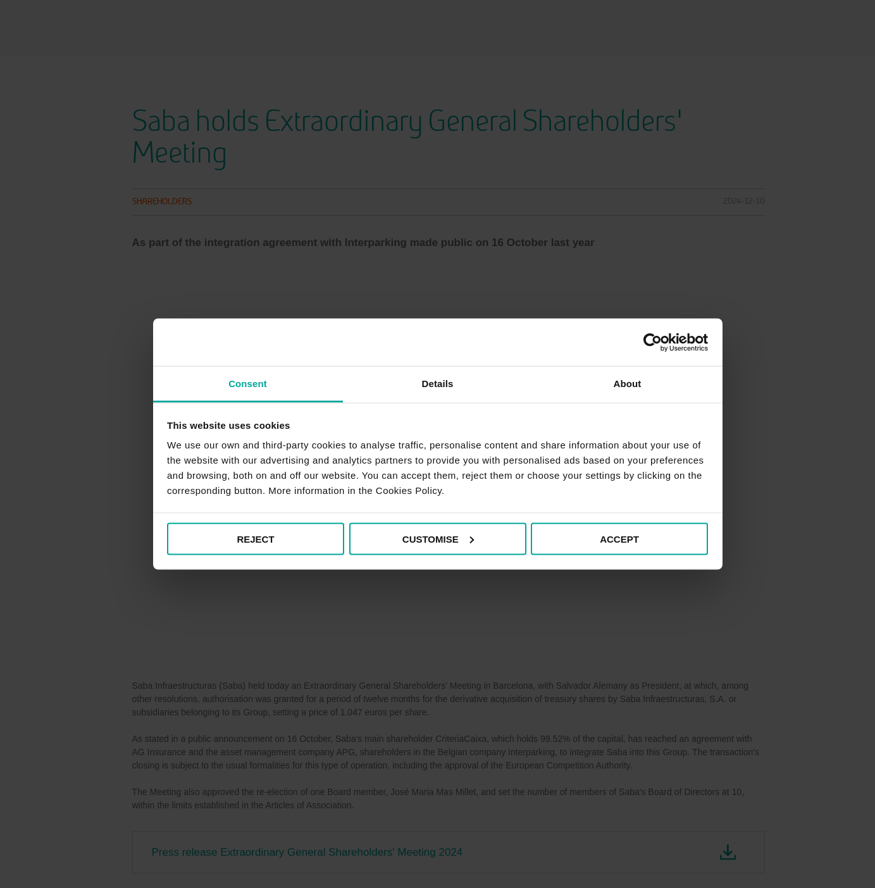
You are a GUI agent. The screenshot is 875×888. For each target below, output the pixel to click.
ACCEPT (619, 538)
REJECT (255, 538)
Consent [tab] (247, 383)
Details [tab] (438, 383)
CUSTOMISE (438, 538)
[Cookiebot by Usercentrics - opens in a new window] (652, 342)
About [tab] (628, 383)
